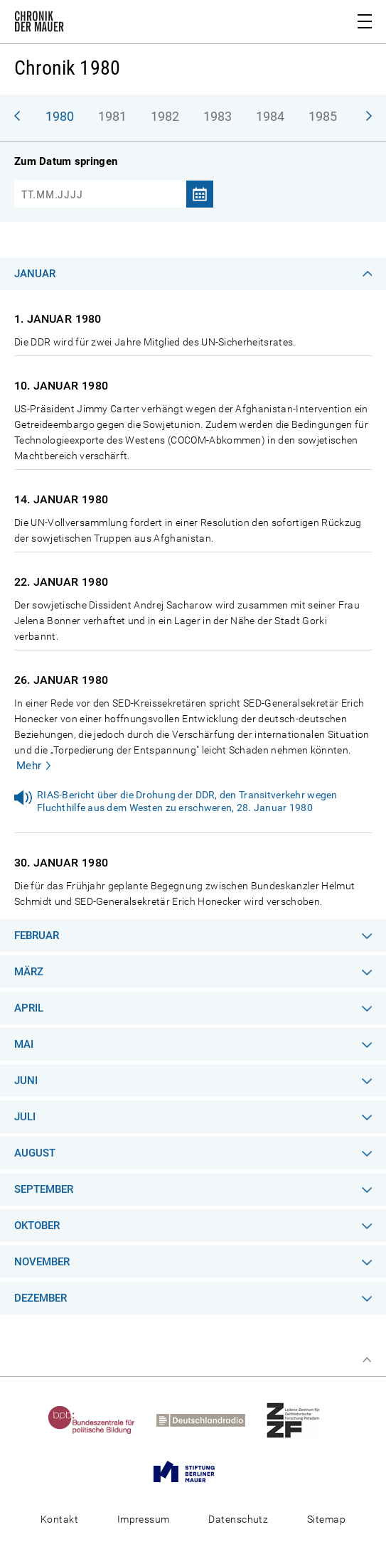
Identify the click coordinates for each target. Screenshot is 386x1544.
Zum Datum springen (65, 161)
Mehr (29, 765)
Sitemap (326, 1519)
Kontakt (59, 1519)
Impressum (143, 1519)
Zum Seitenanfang (367, 1360)
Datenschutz (238, 1519)
